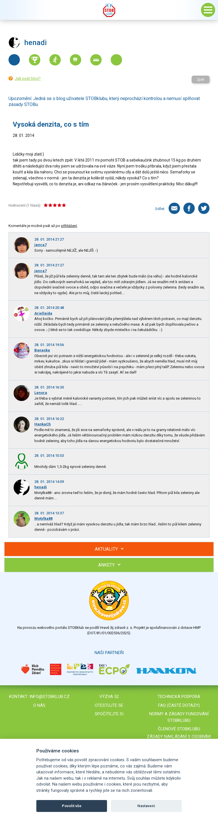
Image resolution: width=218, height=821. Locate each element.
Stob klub (109, 10)
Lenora (40, 393)
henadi (40, 487)
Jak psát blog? (28, 78)
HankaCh (42, 424)
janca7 (40, 245)
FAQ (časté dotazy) (179, 705)
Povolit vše (71, 806)
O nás (39, 705)
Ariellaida (43, 313)
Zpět (200, 79)
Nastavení (146, 806)
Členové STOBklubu (179, 728)
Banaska (42, 350)
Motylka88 (43, 518)
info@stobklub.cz (50, 696)
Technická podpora (179, 696)
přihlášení (69, 226)
